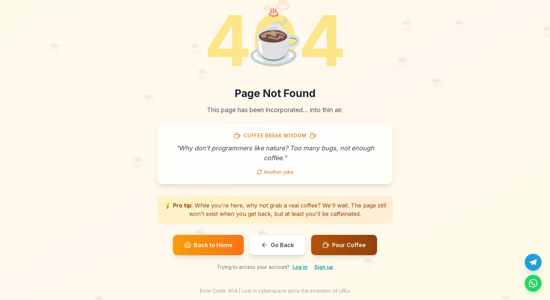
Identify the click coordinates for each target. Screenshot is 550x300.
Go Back (277, 244)
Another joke (275, 172)
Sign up (323, 267)
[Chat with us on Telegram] (533, 262)
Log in (300, 267)
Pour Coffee (344, 244)
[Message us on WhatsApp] (533, 283)
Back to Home (208, 244)
